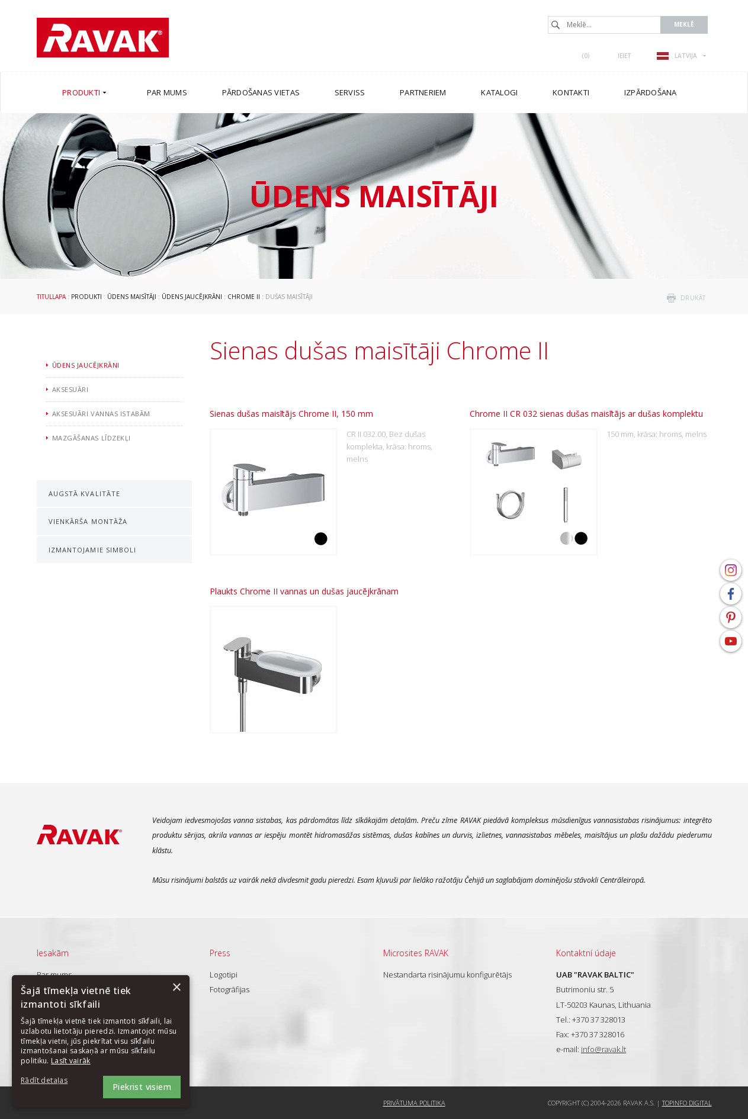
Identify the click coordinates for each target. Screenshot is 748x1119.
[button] (53, 1081)
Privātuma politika (414, 1102)
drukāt (693, 298)
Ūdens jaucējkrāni (192, 296)
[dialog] (101, 1041)
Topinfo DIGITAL (687, 1102)
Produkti (86, 296)
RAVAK (103, 37)
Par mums (54, 974)
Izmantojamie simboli (93, 549)
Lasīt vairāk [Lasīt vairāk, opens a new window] (71, 1061)
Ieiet (624, 56)
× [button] (176, 987)
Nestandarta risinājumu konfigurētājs (447, 974)
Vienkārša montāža (88, 521)
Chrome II (243, 296)
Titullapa (51, 296)
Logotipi (223, 974)
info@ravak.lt (603, 1049)
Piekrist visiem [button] (142, 1086)
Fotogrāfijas (229, 989)
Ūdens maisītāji (131, 296)
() (586, 56)
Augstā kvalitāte (85, 493)
